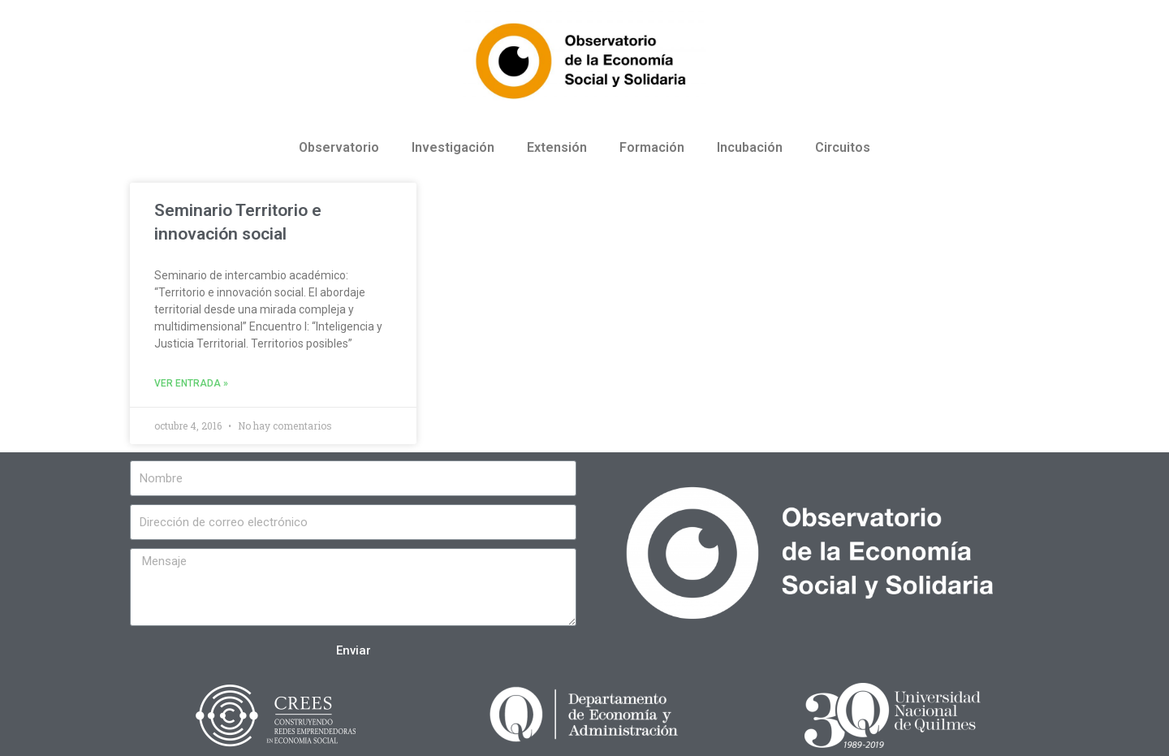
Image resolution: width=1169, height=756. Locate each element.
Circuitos (842, 147)
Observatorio (339, 147)
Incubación (750, 147)
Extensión (557, 147)
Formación (651, 147)
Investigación (453, 147)
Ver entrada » (191, 383)
